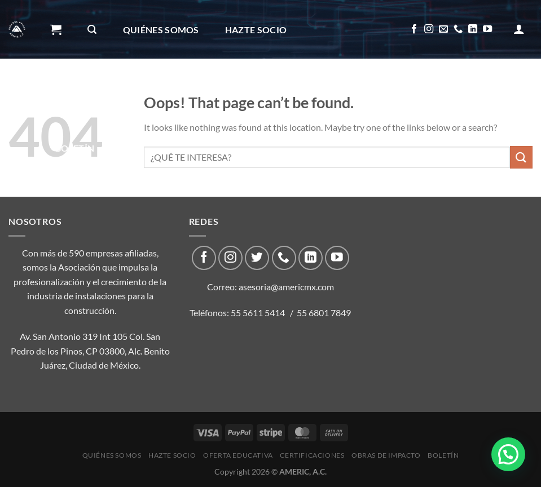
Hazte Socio (256, 29)
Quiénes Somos (161, 29)
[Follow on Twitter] (257, 258)
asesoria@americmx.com (286, 286)
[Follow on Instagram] (428, 29)
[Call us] (458, 29)
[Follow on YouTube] (487, 29)
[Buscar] (92, 29)
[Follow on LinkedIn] (472, 29)
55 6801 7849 (324, 312)
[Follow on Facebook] (414, 29)
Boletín (74, 148)
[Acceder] (519, 29)
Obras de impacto (327, 88)
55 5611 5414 (258, 312)
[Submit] (521, 157)
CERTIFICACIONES (212, 88)
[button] (508, 454)
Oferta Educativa (100, 88)
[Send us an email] (443, 29)
